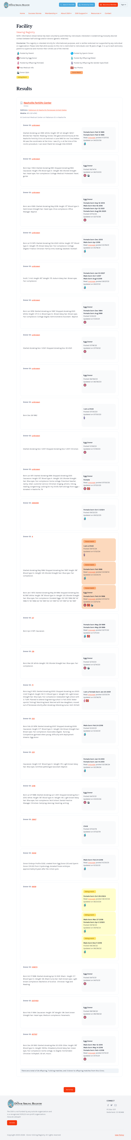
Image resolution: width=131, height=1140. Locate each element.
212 (33, 718)
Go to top (69, 1090)
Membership (51, 13)
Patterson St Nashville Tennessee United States (47, 110)
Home (22, 13)
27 (33, 618)
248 (33, 786)
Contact (108, 13)
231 (33, 752)
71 (32, 685)
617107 (34, 1034)
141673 (34, 967)
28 (33, 651)
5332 (34, 853)
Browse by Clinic (86, 5)
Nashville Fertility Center (37, 102)
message (91, 137)
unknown (36, 125)
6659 (34, 886)
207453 (35, 1001)
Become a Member (108, 5)
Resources (96, 13)
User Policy (119, 1135)
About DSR (66, 13)
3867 (34, 819)
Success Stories (34, 13)
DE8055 (35, 503)
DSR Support (81, 13)
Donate (12, 1123)
